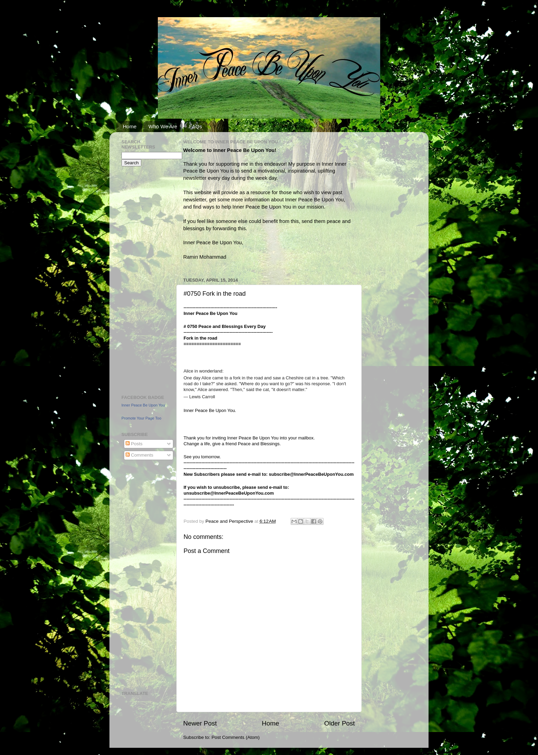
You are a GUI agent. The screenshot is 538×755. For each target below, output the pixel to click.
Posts (134, 443)
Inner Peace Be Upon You (143, 405)
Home (130, 126)
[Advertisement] (142, 279)
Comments (139, 455)
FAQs (195, 126)
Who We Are (163, 126)
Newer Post (200, 723)
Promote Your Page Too (141, 418)
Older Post (339, 723)
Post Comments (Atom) (236, 737)
